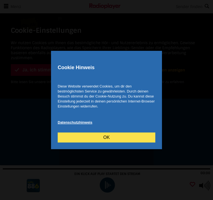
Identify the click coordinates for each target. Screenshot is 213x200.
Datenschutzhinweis (75, 122)
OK (106, 137)
